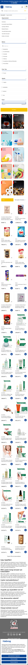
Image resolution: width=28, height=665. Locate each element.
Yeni (3, 95)
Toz (4, 73)
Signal (2, 282)
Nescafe (5, 63)
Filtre (7, 200)
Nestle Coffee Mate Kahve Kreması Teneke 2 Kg (6, 241)
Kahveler (4, 21)
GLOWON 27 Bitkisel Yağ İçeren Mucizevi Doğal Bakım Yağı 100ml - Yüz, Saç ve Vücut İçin (6, 395)
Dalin (4, 58)
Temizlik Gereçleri (6, 33)
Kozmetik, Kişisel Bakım (7, 24)
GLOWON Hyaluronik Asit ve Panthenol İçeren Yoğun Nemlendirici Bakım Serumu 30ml (6, 505)
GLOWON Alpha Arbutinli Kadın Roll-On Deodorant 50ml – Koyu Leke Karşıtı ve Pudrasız (6, 461)
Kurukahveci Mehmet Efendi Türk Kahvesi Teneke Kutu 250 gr (5, 307)
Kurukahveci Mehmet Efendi (9, 61)
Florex (4, 56)
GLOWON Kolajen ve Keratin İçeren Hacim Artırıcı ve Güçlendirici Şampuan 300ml (20, 329)
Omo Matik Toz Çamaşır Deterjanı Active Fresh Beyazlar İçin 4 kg (20, 241)
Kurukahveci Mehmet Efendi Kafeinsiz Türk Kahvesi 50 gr (19, 307)
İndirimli (3, 91)
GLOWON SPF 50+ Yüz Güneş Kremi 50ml (20, 417)
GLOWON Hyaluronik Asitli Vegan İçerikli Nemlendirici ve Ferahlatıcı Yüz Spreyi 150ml (20, 395)
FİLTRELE (14, 109)
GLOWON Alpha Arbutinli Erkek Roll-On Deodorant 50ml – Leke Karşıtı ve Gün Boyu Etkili (21, 439)
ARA (25, 10)
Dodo (4, 54)
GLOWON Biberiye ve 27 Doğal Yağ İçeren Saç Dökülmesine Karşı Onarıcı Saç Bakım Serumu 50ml (21, 351)
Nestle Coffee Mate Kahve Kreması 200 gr (20, 263)
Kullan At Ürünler (5, 36)
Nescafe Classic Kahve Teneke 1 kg (20, 219)
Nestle (2, 238)
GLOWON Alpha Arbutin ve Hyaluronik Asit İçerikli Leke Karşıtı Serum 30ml (20, 527)
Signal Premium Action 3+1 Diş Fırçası (6, 285)
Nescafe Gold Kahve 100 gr (6, 263)
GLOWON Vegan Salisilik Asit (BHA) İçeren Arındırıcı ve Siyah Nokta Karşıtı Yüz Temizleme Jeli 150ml (7, 483)
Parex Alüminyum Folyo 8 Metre (20, 285)
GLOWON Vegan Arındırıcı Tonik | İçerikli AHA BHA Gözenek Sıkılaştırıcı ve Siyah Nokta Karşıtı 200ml (7, 373)
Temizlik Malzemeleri (6, 31)
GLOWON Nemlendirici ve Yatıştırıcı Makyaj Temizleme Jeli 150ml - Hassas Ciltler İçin (21, 461)
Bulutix (5, 49)
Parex (16, 282)
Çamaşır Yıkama (5, 26)
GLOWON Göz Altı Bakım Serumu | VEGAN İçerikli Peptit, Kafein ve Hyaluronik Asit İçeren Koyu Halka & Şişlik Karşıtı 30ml (6, 527)
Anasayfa (3, 15)
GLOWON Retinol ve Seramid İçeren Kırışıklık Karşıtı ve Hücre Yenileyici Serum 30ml (6, 549)
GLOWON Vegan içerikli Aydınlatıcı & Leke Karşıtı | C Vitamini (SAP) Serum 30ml (20, 505)
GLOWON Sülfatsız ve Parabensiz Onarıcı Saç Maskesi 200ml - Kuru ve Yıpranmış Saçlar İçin (6, 351)
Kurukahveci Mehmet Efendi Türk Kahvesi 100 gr (7, 219)
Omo (16, 238)
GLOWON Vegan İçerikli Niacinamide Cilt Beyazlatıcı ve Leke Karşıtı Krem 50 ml (21, 373)
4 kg (4, 82)
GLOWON (5, 51)
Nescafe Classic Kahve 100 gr (6, 329)
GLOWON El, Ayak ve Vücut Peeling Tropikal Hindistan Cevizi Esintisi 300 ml (6, 417)
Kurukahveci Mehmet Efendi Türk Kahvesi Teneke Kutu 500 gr (19, 549)
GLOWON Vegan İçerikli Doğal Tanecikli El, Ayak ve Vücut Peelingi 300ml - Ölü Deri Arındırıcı (7, 439)
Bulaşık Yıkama (5, 29)
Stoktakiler (4, 87)
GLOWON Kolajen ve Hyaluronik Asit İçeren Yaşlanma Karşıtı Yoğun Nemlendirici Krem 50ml (20, 483)
